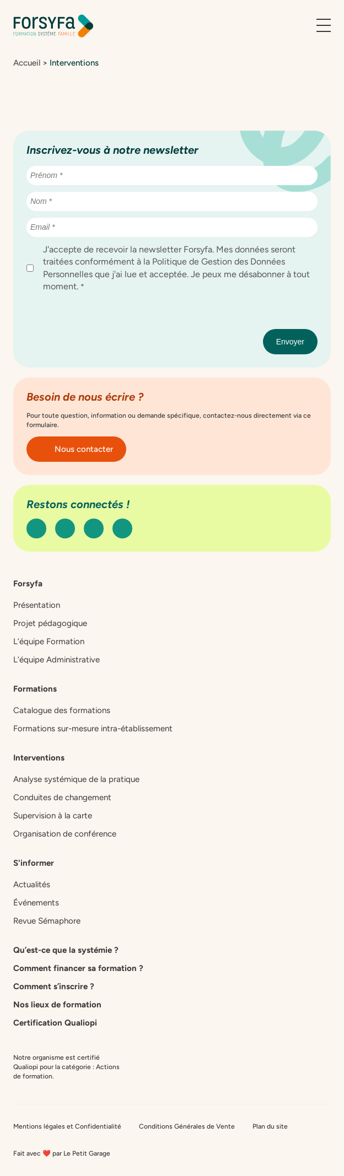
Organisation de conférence (64, 834)
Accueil (26, 63)
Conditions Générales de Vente (187, 1126)
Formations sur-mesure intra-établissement (93, 728)
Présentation (36, 605)
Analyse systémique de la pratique (76, 779)
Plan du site (270, 1126)
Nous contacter (76, 449)
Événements (36, 903)
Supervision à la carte (52, 816)
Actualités (31, 884)
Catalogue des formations (61, 710)
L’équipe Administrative (56, 660)
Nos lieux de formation (57, 1005)
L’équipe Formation (48, 641)
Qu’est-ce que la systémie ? (66, 950)
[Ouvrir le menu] (323, 26)
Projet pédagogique (50, 623)
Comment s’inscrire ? (53, 986)
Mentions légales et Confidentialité (67, 1126)
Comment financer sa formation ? (78, 968)
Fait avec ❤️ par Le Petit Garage (61, 1153)
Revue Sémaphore (46, 921)
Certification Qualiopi (55, 1023)
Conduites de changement (62, 797)
